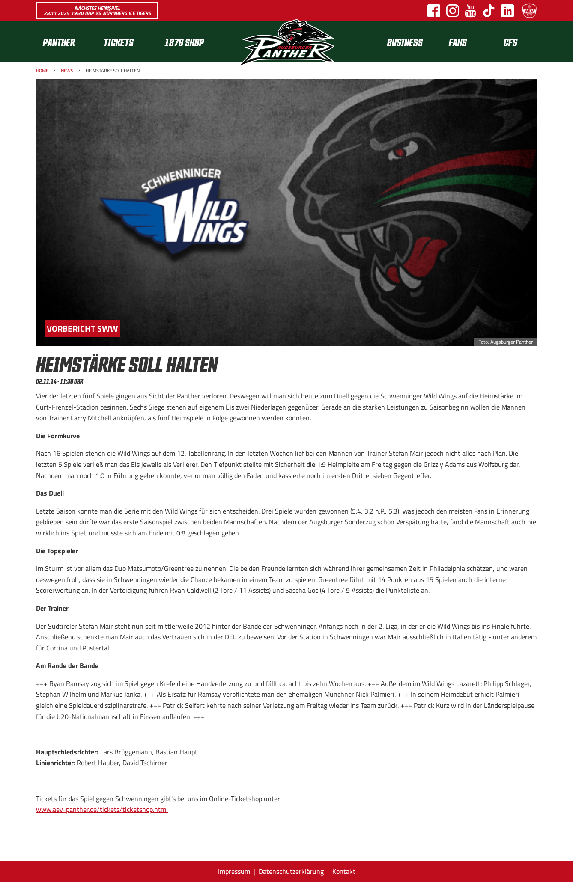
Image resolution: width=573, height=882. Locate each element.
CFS (510, 42)
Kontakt (343, 871)
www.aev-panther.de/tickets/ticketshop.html (102, 809)
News (67, 70)
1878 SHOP (184, 42)
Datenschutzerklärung (291, 871)
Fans (458, 42)
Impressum (234, 871)
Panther (59, 42)
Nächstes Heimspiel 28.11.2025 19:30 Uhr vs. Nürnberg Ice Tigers (97, 10)
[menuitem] (66, 41)
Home (42, 70)
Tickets (119, 42)
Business (405, 42)
